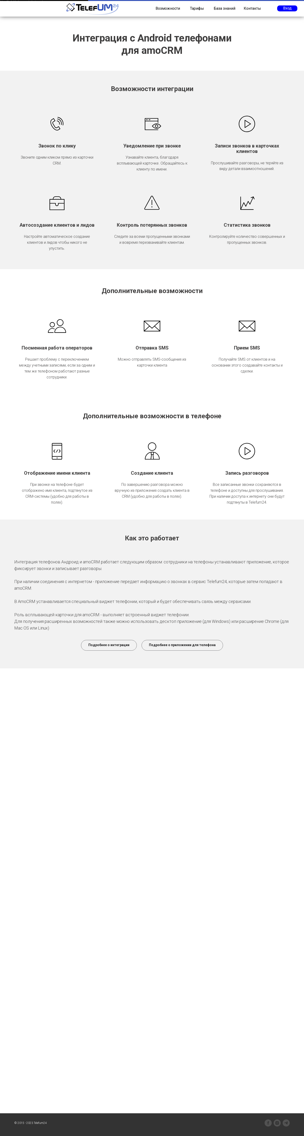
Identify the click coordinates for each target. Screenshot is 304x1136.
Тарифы (197, 8)
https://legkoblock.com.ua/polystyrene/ (21, 1)
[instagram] (277, 1123)
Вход (287, 8)
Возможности (168, 8)
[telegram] (286, 1123)
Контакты (252, 8)
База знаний (224, 8)
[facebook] (268, 1123)
